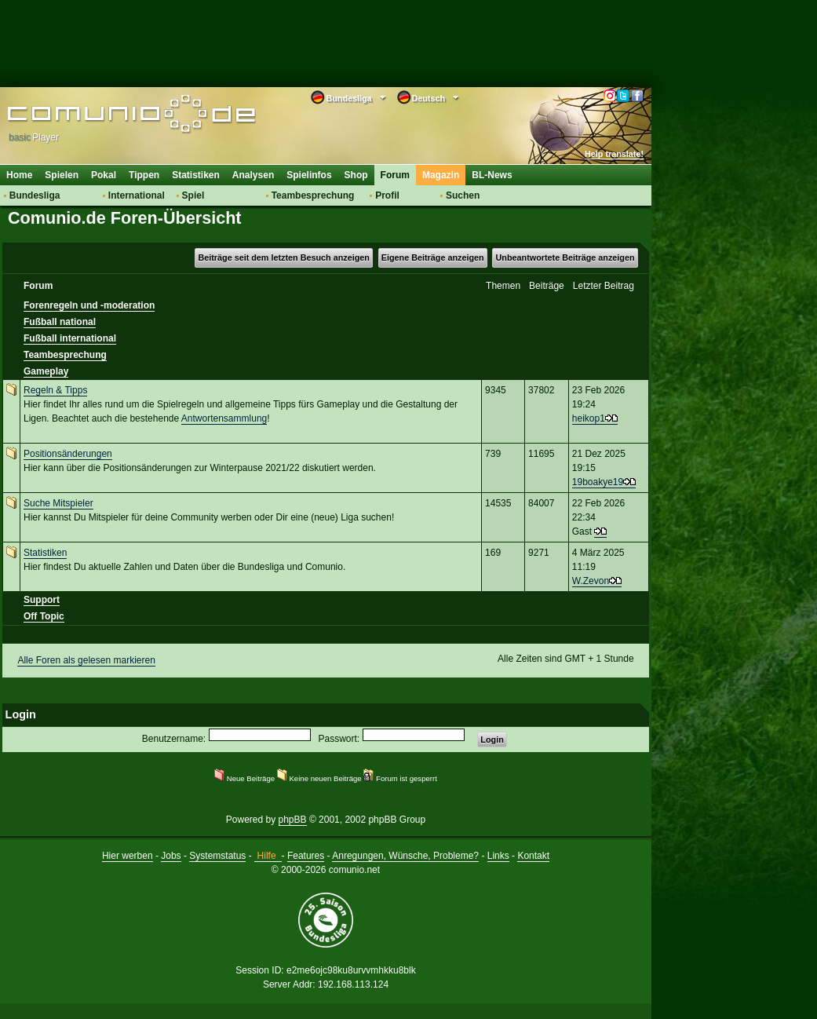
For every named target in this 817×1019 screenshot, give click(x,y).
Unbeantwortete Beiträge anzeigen (565, 257)
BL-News (492, 175)
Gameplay (46, 371)
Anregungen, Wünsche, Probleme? (405, 855)
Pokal (103, 175)
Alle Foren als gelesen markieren (86, 660)
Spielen (61, 175)
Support (42, 599)
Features (305, 855)
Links (498, 855)
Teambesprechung (313, 195)
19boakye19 (597, 482)
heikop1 (588, 418)
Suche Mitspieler (58, 503)
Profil (387, 195)
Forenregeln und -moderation (89, 305)
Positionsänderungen (68, 453)
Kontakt (533, 855)
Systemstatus (217, 855)
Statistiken (196, 175)
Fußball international (70, 338)
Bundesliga (34, 195)
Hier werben (127, 855)
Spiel (193, 195)
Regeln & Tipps (55, 390)
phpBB (293, 819)
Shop (356, 175)
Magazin (440, 175)
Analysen (253, 175)
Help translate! (614, 154)
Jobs (171, 855)
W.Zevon (590, 580)
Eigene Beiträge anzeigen (432, 257)
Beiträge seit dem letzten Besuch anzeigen (283, 257)
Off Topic (44, 616)
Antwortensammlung (224, 418)
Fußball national (60, 321)
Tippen (144, 175)
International (136, 195)
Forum (395, 175)
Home (19, 175)
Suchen (463, 195)
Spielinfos (308, 175)
